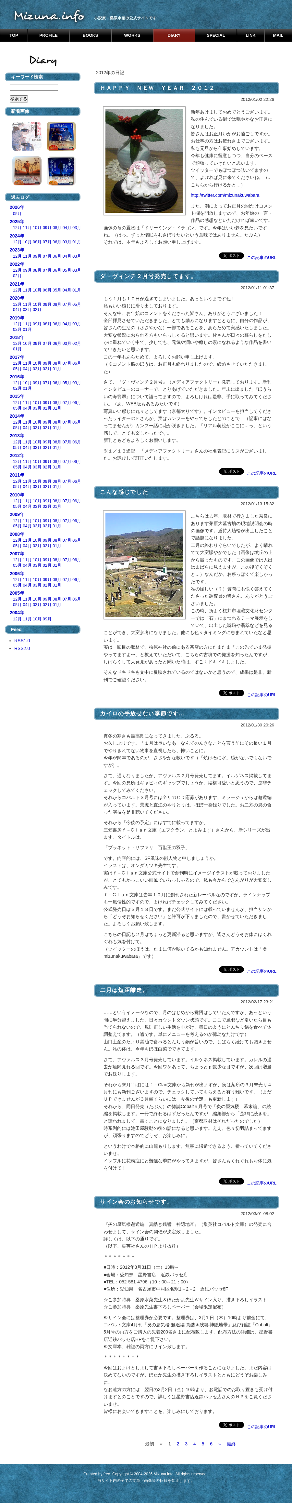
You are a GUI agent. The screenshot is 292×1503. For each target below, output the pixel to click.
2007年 (17, 553)
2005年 (17, 593)
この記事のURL (261, 257)
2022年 (17, 264)
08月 (57, 227)
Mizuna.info (163, 1474)
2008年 (17, 534)
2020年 (17, 298)
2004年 (17, 612)
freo (106, 1474)
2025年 (17, 221)
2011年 (17, 475)
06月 (57, 242)
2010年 (17, 494)
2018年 (17, 337)
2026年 (17, 207)
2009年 (17, 514)
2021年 (17, 284)
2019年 (17, 317)
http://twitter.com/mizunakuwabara (225, 195)
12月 (17, 227)
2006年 (17, 573)
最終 (231, 1443)
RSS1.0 (22, 640)
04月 (67, 227)
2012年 (17, 455)
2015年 (17, 396)
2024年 (17, 235)
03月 (76, 227)
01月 (76, 242)
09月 (47, 227)
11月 (27, 227)
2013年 (17, 435)
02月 (17, 276)
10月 (37, 227)
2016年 (17, 376)
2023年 (17, 249)
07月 (47, 242)
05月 (17, 213)
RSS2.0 (22, 648)
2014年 (17, 416)
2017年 (17, 357)
